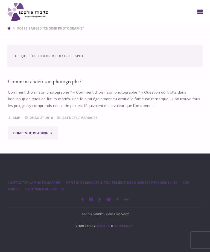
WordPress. (124, 226)
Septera (102, 226)
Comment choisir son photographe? (44, 81)
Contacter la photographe (33, 182)
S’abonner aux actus (44, 189)
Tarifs (13, 189)
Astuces (69, 117)
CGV (185, 182)
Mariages (88, 117)
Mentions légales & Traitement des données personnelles (121, 182)
